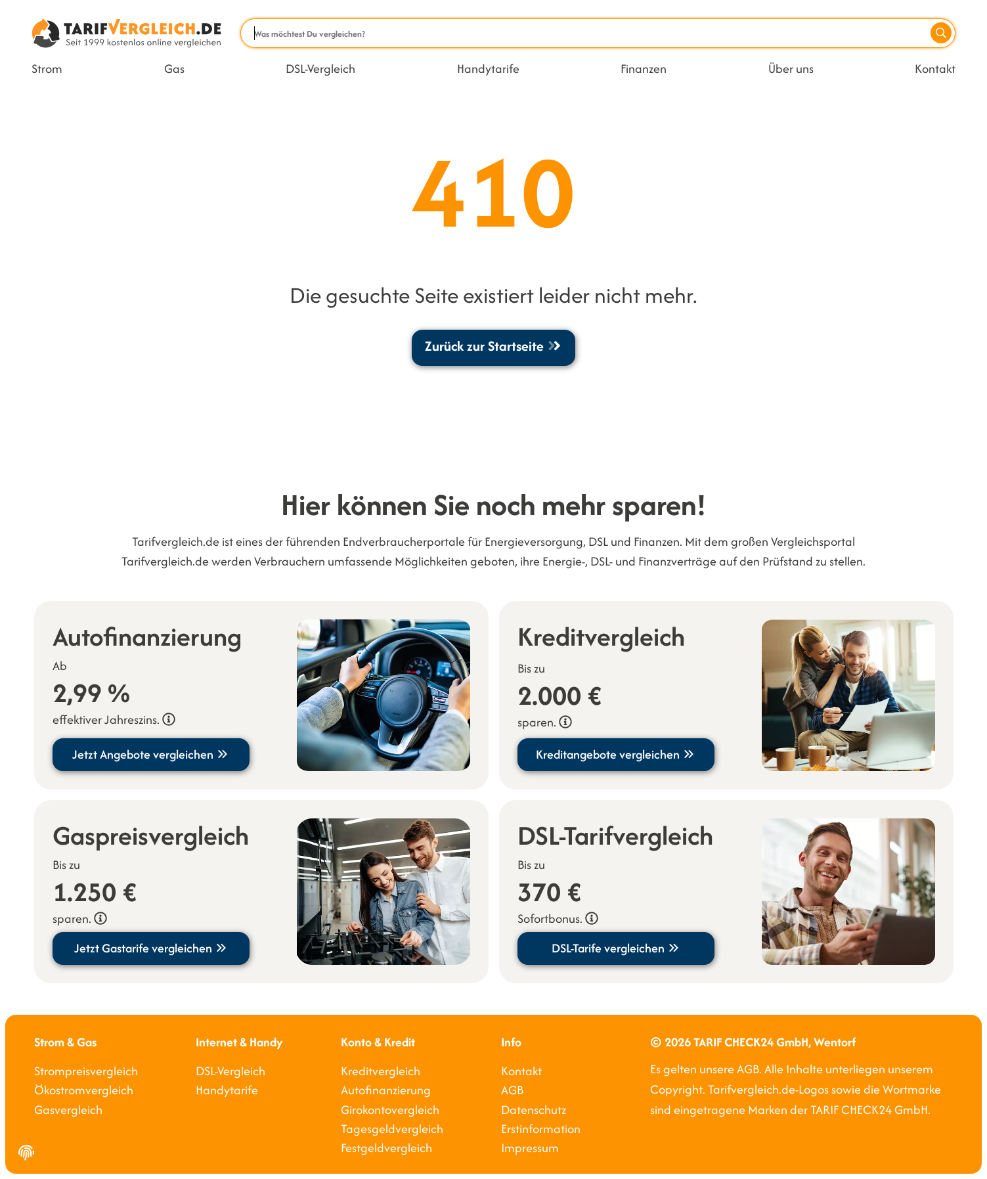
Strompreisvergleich (86, 1071)
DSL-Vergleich (320, 69)
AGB (512, 1090)
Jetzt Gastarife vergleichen (151, 948)
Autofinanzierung (386, 1090)
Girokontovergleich (390, 1110)
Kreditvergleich (380, 1071)
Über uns (791, 69)
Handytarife (488, 69)
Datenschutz (533, 1110)
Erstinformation (541, 1129)
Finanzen (644, 69)
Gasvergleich (68, 1110)
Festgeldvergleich (386, 1148)
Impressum (530, 1148)
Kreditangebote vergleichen (615, 754)
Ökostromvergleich (83, 1090)
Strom (47, 69)
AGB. (749, 1069)
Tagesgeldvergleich (392, 1129)
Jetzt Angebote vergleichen (150, 754)
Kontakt (935, 69)
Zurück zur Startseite (493, 345)
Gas (174, 69)
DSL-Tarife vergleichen (616, 948)
